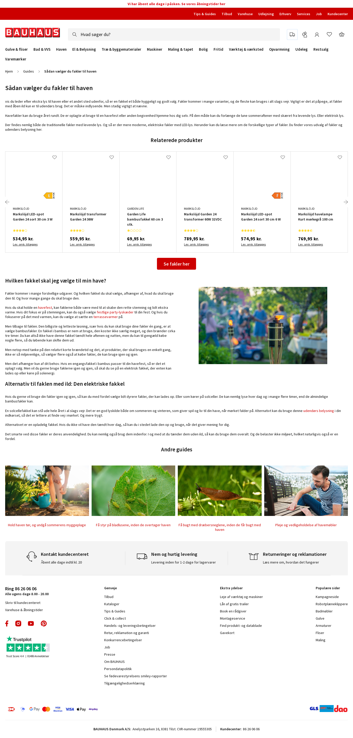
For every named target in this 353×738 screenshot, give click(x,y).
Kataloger (111, 604)
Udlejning (266, 14)
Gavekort (227, 632)
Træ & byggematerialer (121, 49)
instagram (18, 623)
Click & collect (115, 618)
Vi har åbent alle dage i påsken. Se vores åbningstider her (176, 4)
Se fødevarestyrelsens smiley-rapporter (135, 676)
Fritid (218, 49)
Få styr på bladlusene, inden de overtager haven (133, 525)
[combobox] (174, 34)
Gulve (320, 618)
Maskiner (154, 49)
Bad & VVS (41, 49)
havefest (45, 307)
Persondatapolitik (118, 668)
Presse (109, 654)
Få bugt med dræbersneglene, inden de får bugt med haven (220, 527)
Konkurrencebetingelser (123, 640)
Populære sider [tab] (328, 588)
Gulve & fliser (16, 49)
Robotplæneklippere (332, 604)
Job (319, 14)
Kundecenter (338, 14)
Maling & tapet (180, 49)
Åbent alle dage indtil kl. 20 (61, 562)
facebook (7, 623)
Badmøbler (324, 611)
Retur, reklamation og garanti (126, 632)
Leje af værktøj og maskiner (241, 596)
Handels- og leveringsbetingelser (130, 625)
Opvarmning (279, 49)
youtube (30, 623)
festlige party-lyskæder (115, 312)
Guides (28, 71)
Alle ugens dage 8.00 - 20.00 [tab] (27, 591)
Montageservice (232, 618)
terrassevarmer (105, 316)
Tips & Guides (204, 14)
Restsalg (321, 49)
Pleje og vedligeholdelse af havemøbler (306, 525)
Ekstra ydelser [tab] (231, 588)
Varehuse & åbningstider (24, 610)
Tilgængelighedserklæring (124, 683)
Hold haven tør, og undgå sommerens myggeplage (47, 525)
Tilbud (227, 14)
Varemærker (15, 59)
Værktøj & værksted (246, 49)
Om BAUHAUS (114, 661)
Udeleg (301, 49)
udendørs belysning (318, 410)
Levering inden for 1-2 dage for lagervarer (183, 562)
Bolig (203, 49)
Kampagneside (327, 596)
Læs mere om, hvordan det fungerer (291, 562)
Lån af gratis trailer (234, 604)
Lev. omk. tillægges (25, 244)
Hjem (9, 71)
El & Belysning (84, 49)
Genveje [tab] (110, 588)
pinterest (43, 623)
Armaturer (323, 625)
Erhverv (285, 14)
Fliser (320, 632)
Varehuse (245, 14)
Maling (320, 640)
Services (303, 14)
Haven (61, 49)
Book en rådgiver (233, 611)
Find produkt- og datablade (241, 625)
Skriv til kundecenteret (22, 602)
